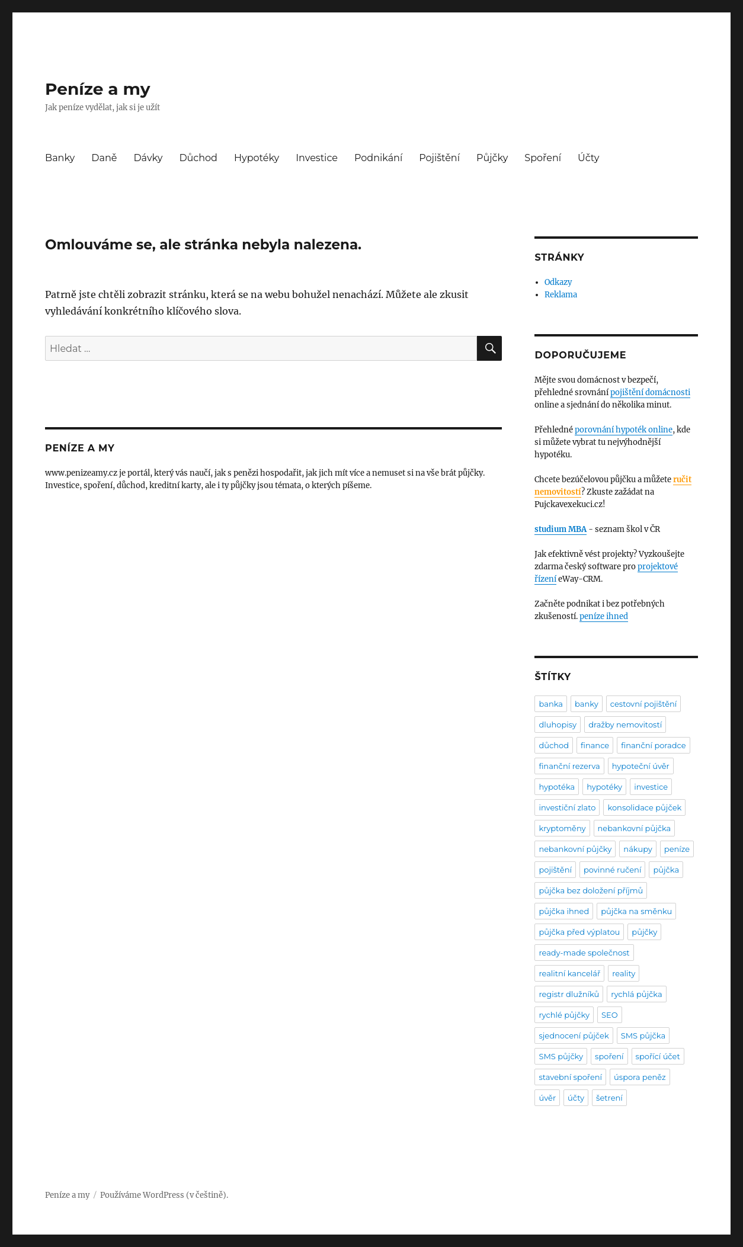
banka (551, 704)
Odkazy (558, 282)
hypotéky (604, 786)
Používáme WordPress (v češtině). (164, 1195)
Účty (588, 158)
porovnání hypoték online (623, 430)
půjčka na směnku (636, 911)
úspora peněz (640, 1077)
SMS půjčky (561, 1056)
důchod (554, 745)
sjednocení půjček (574, 1035)
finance (595, 745)
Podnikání (378, 158)
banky (586, 704)
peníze (677, 849)
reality (623, 973)
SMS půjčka (643, 1035)
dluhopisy (558, 724)
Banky (60, 158)
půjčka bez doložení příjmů (591, 890)
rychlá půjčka (636, 994)
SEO (609, 1015)
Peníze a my (97, 89)
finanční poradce (653, 745)
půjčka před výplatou (579, 932)
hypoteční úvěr (641, 766)
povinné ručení (612, 869)
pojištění (555, 869)
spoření (609, 1056)
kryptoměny (562, 828)
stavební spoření (570, 1077)
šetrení (609, 1097)
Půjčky (492, 158)
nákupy (637, 849)
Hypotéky (256, 158)
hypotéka (557, 786)
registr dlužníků (569, 994)
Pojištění (439, 158)
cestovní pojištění (643, 704)
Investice (317, 158)
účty (576, 1097)
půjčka (666, 869)
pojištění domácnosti (650, 392)
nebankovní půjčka (634, 828)
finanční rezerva (569, 766)
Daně (104, 158)
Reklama (561, 295)
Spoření (542, 158)
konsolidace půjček (644, 807)
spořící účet (658, 1056)
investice (651, 786)
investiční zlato (567, 807)
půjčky (644, 932)
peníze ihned (603, 616)
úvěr (547, 1097)
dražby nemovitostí (625, 724)
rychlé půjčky (564, 1015)
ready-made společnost (584, 952)
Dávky (147, 158)
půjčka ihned (564, 911)
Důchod (198, 158)
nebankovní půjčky (575, 849)
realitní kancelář (569, 973)
